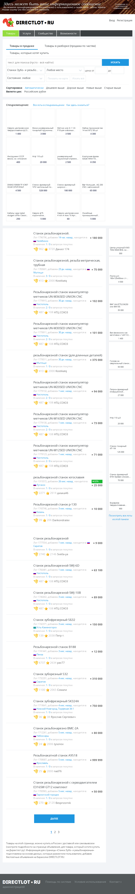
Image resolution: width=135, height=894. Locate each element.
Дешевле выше (55, 87)
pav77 (61, 662)
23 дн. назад (65, 269)
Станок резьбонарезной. (51, 233)
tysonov (59, 744)
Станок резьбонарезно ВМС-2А (55, 728)
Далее (54, 818)
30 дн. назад (65, 300)
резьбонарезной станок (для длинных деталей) (67, 355)
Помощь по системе (58, 881)
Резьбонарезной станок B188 (54, 647)
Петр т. (60, 635)
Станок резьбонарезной (51, 538)
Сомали (62, 689)
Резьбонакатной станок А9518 (55, 755)
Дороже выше (75, 87)
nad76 (58, 771)
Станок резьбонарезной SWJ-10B (57, 593)
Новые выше (94, 87)
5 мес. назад (65, 732)
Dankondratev (61, 520)
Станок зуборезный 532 (50, 674)
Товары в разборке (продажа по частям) (70, 46)
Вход (112, 20)
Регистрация (124, 20)
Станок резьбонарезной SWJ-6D (56, 565)
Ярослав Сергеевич (63, 717)
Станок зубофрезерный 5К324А (56, 701)
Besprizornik (63, 802)
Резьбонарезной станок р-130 (55, 504)
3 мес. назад (65, 508)
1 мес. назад (65, 391)
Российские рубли (35, 91)
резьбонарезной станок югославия (58, 477)
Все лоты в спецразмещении (48, 105)
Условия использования (90, 881)
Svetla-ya (62, 554)
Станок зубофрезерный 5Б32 (54, 620)
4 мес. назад (65, 678)
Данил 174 (62, 249)
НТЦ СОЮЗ (61, 312)
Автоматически (34, 87)
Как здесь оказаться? (77, 105)
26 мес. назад (66, 481)
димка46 (62, 493)
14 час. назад (65, 237)
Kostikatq (61, 280)
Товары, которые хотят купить (29, 53)
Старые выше (112, 87)
